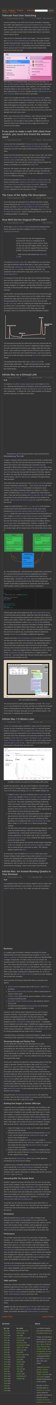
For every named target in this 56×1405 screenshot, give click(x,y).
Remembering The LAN (14, 456)
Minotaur (28, 477)
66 (48, 877)
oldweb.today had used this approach (23, 500)
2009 (5, 1369)
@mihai (13, 12)
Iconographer (21, 1345)
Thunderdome (17, 488)
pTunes (19, 1357)
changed (11, 799)
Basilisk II (37, 986)
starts (45, 1064)
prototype (42, 144)
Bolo (19, 477)
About (4, 10)
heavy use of (31, 622)
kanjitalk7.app (18, 794)
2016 (5, 1352)
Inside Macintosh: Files (38, 821)
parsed (23, 1128)
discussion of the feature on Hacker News (33, 179)
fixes (30, 790)
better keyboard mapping (17, 1294)
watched (26, 1205)
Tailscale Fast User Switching (19, 15)
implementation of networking (38, 1311)
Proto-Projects (21, 1354)
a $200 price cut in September (25, 267)
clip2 (18, 1335)
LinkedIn (45, 1369)
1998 (5, 1390)
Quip (18, 1359)
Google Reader (41, 1349)
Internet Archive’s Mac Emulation (22, 991)
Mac (49, 962)
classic (45, 962)
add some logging (30, 579)
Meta (18, 1352)
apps (12, 743)
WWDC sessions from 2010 (34, 98)
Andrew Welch (15, 738)
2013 (5, 1359)
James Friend (12, 986)
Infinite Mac (35, 164)
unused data (18, 1051)
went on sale (15, 269)
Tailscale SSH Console (11, 146)
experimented (25, 967)
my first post (46, 856)
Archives (11, 10)
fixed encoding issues (25, 1199)
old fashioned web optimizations (26, 1095)
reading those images (37, 1135)
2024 (5, 1333)
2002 (5, 1386)
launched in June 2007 (19, 262)
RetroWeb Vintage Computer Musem (20, 1001)
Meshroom (20, 1350)
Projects (20, 10)
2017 (5, 1350)
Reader (19, 1362)
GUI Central (30, 853)
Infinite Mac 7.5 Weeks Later (18, 719)
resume (47, 1358)
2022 (5, 1338)
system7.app (12, 797)
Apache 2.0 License (43, 1390)
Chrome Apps (45, 1346)
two (18, 823)
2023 (5, 1335)
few (46, 788)
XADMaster (48, 1142)
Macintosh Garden (35, 1145)
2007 (5, 1374)
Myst (24, 849)
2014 (5, 1357)
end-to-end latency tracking (26, 638)
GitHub (38, 1369)
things (22, 743)
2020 (5, 1342)
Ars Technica (22, 731)
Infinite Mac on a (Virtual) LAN (19, 374)
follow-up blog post (26, 1309)
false (41, 1064)
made (6, 1265)
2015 (5, 1354)
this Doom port (17, 518)
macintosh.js (21, 1021)
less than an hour (37, 483)
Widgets (19, 1378)
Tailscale (38, 18)
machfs (33, 1128)
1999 (5, 1388)
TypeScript (18, 1174)
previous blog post (41, 1254)
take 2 (6, 1309)
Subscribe (31, 10)
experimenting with (34, 1006)
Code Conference (19, 227)
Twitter (38, 1374)
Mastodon (46, 1367)
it (34, 728)
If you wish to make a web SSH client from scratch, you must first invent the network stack (26, 134)
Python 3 (8, 1174)
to (14, 743)
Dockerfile (37, 1119)
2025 (5, 1331)
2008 (5, 1371)
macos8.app (43, 794)
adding (41, 788)
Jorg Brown (46, 738)
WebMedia (20, 1376)
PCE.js (46, 986)
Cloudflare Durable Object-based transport (28, 516)
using (5, 743)
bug (26, 790)
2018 (5, 1347)
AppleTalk (7, 472)
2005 (5, 1378)
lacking (36, 1081)
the (9, 743)
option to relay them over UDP (37, 495)
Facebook (45, 1374)
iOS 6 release (46, 298)
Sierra (19, 1366)
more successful (37, 467)
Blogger (39, 1372)
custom (15, 118)
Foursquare (40, 1377)
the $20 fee (37, 355)
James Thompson (10, 740)
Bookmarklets (21, 1331)
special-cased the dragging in (35, 845)
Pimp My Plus (21, 1158)
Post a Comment (47, 18)
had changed (8, 523)
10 (48, 377)
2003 (5, 1383)
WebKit (19, 1374)
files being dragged (23, 1189)
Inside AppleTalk (38, 612)
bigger (22, 1287)
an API (35, 1187)
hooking (44, 648)
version (31, 506)
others (49, 467)
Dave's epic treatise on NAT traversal (31, 207)
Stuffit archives (32, 1140)
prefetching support (14, 1088)
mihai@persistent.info (43, 1333)
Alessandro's (21, 91)
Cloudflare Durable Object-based (24, 384)
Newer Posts (48, 1317)
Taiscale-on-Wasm (32, 144)
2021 (5, 1340)
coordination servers (25, 118)
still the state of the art (24, 974)
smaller (30, 1287)
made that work (9, 1250)
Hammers (20, 1342)
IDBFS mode (25, 1218)
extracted (32, 1152)
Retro (40, 377)
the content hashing (27, 809)
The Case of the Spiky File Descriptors (24, 195)
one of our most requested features (19, 40)
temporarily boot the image (17, 838)
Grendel (19, 1340)
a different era (34, 361)
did (36, 728)
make (18, 743)
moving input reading (16, 652)
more (50, 788)
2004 (5, 1381)
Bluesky (45, 1372)
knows (19, 1245)
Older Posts (8, 1317)
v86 (21, 959)
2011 (5, 1364)
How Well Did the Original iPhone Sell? (24, 219)
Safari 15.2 (33, 1259)
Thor (18, 1371)
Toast (14, 845)
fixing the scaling (14, 1292)
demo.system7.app (39, 389)
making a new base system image (34, 797)
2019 (5, 1345)
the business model (13, 45)
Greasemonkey (22, 1338)
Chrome (19, 1333)
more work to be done (21, 1298)
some (10, 1265)
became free (14, 634)
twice (42, 731)
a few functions (25, 492)
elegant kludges (20, 469)
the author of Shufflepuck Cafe (31, 738)
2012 (5, 1362)
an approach (15, 1067)
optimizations (16, 1265)
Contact (5, 12)
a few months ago (15, 157)
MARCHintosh (43, 1298)
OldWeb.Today (13, 996)
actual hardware (19, 576)
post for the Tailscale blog (35, 146)
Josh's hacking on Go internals (31, 204)
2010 (5, 1366)
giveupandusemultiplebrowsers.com (34, 25)
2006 (5, 1376)
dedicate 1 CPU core (44, 1029)
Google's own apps (10, 303)
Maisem (22, 84)
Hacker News (34, 731)
